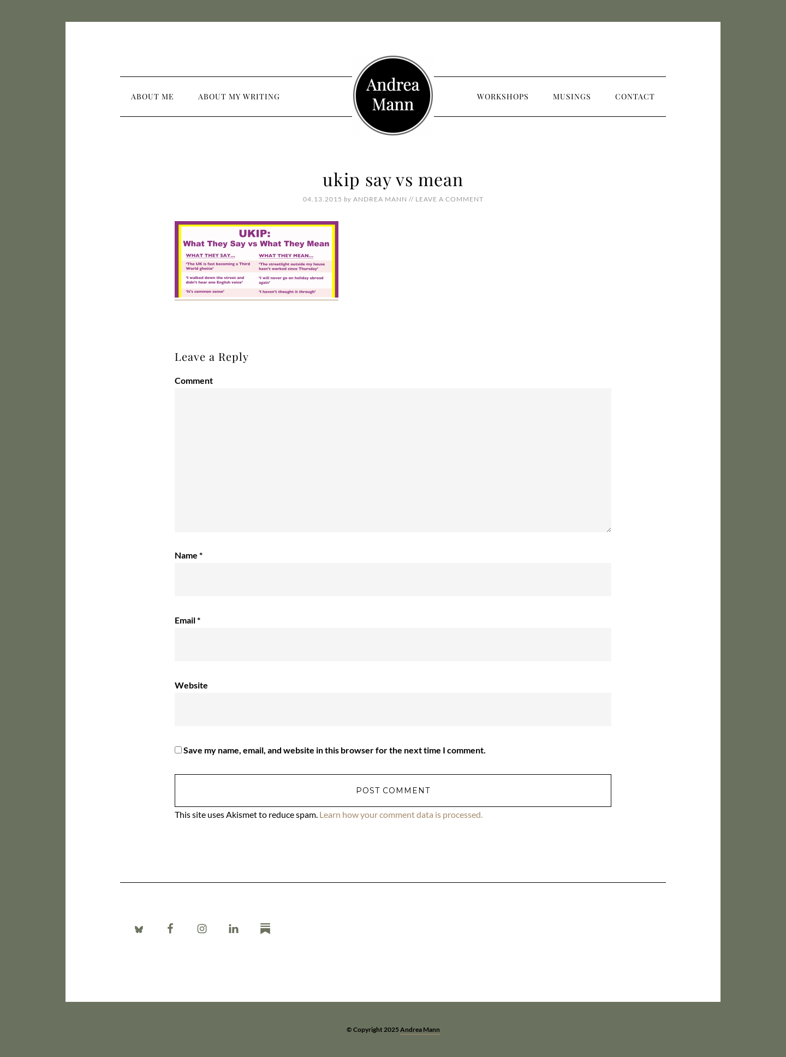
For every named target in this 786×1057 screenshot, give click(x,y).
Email (187, 620)
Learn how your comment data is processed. (401, 814)
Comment (194, 380)
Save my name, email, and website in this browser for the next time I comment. (334, 750)
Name (189, 555)
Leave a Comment (449, 199)
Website (191, 685)
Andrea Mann (393, 95)
